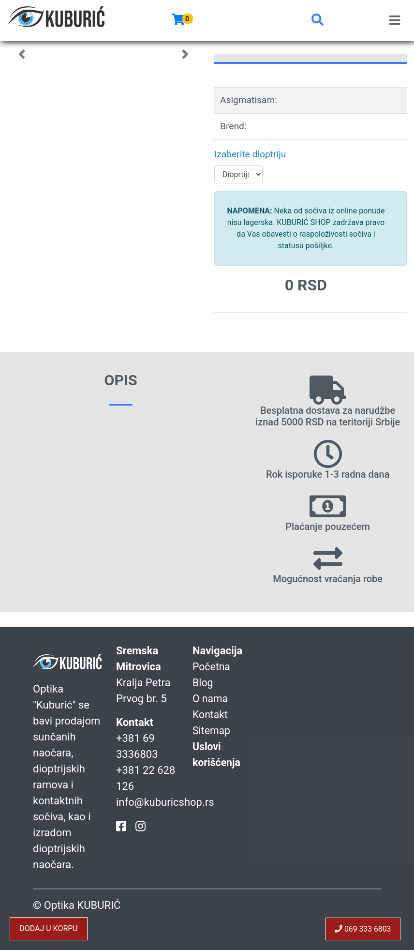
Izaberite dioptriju (250, 154)
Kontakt (210, 715)
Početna (212, 667)
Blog (203, 683)
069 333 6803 (362, 928)
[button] (317, 20)
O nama (210, 699)
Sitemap (212, 730)
